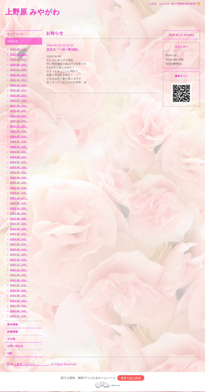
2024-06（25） (19, 167)
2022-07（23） (19, 285)
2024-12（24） (19, 136)
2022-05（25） (19, 295)
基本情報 (12, 324)
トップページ (15, 34)
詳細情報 (12, 331)
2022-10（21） (19, 270)
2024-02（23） (19, 188)
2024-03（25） (19, 182)
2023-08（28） (19, 218)
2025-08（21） (19, 95)
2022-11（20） (19, 265)
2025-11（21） (19, 80)
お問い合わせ (15, 346)
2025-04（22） (19, 116)
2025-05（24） (19, 111)
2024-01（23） (19, 193)
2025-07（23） (19, 100)
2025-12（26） (19, 75)
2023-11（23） (19, 203)
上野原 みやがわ (51, 12)
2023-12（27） (19, 198)
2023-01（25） (19, 254)
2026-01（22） (19, 70)
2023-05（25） (19, 234)
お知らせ (12, 41)
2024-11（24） (19, 141)
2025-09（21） (19, 90)
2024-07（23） (19, 162)
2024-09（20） (19, 152)
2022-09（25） (19, 275)
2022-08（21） (19, 280)
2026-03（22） (19, 59)
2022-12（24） (19, 259)
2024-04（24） (19, 177)
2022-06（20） (19, 290)
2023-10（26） (19, 208)
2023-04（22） (19, 239)
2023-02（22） (19, 249)
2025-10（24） (19, 85)
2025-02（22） (19, 126)
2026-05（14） (19, 49)
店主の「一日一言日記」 (63, 49)
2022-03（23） (19, 306)
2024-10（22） (19, 147)
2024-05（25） (19, 172)
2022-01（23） (19, 316)
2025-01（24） (19, 131)
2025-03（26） (19, 121)
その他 (11, 338)
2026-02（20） (19, 64)
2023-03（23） (19, 244)
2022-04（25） (19, 300)
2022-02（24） (19, 311)
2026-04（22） (19, 54)
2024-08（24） (19, 157)
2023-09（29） (19, 213)
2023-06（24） (19, 229)
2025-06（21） (19, 105)
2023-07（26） (19, 223)
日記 (10, 353)
